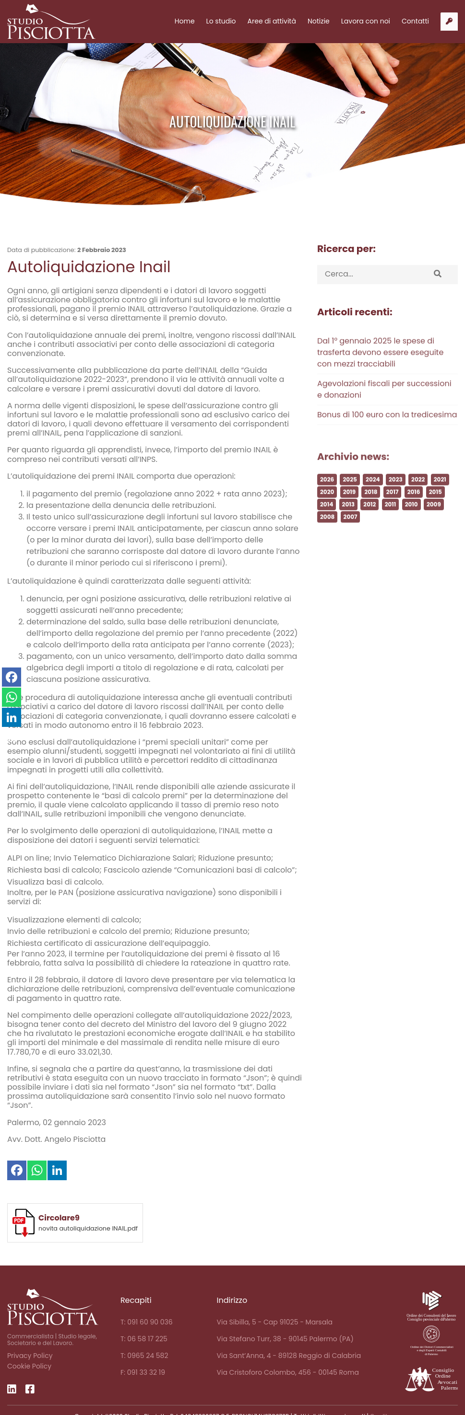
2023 (396, 496)
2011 (390, 521)
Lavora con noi (365, 21)
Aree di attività (272, 21)
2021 (440, 496)
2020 (327, 508)
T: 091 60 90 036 (146, 1322)
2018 (370, 508)
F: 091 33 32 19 (142, 1372)
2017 (392, 508)
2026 (327, 496)
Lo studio (221, 21)
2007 (351, 533)
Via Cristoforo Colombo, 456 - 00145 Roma (288, 1372)
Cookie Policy (29, 1366)
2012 (369, 521)
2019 (349, 508)
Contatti (415, 21)
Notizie (319, 21)
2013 (348, 521)
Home (185, 21)
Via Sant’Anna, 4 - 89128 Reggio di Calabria (289, 1355)
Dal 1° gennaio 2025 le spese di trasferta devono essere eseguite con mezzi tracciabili (380, 369)
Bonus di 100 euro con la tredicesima (387, 431)
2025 (350, 496)
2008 (327, 533)
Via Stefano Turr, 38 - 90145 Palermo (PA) (285, 1339)
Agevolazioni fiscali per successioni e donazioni (384, 405)
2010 (411, 521)
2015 (435, 508)
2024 (373, 496)
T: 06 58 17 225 (143, 1339)
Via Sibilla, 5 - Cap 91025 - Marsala (275, 1322)
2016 (413, 508)
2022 (418, 496)
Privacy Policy (30, 1355)
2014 (326, 521)
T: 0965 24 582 (144, 1355)
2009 (434, 521)
